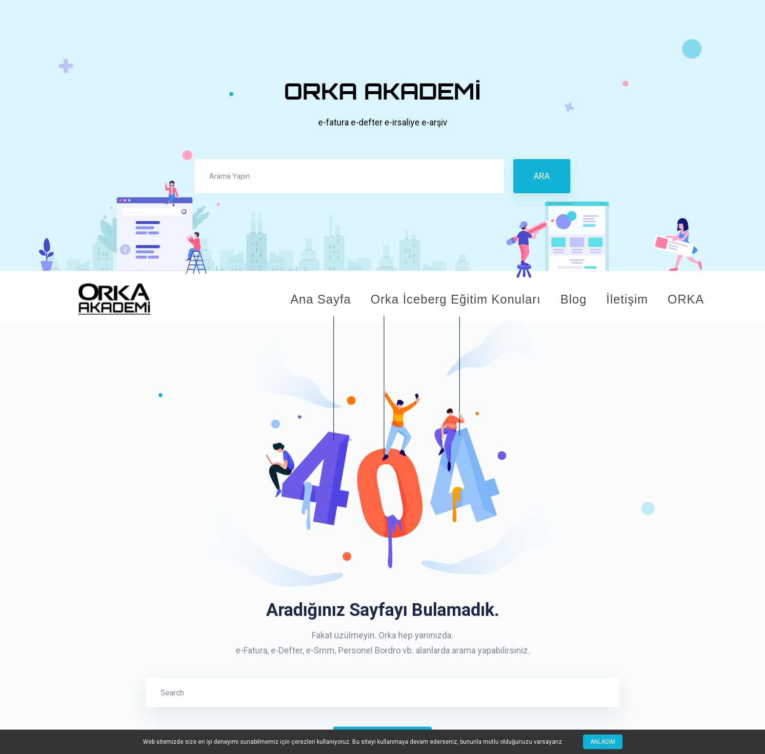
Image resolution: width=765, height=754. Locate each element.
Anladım (602, 741)
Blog (574, 299)
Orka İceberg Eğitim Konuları (456, 299)
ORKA (685, 299)
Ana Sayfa (320, 299)
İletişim (627, 299)
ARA (542, 176)
